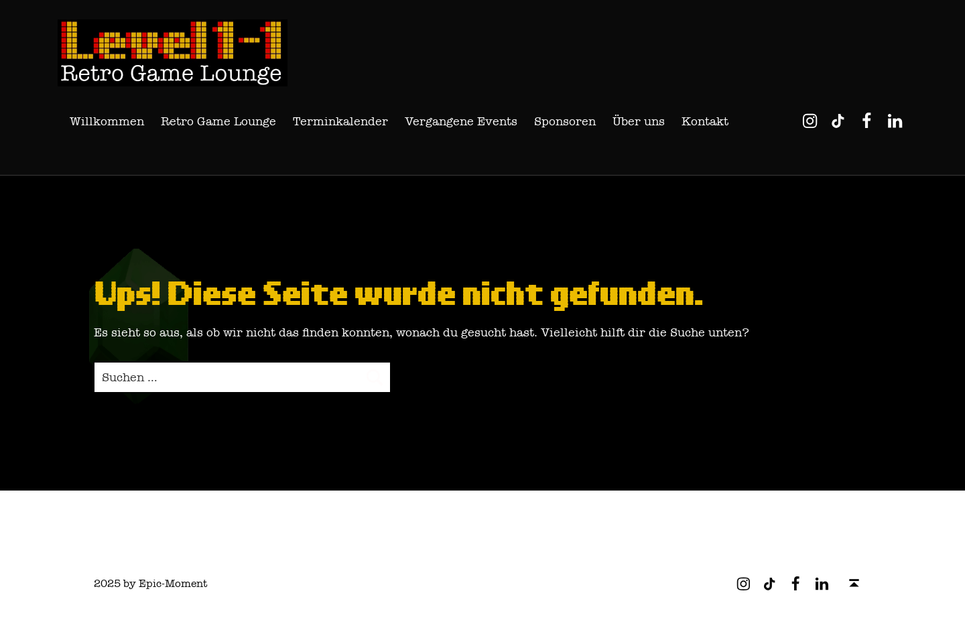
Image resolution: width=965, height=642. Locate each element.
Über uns (639, 121)
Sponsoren (565, 121)
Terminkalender (340, 121)
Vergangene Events (461, 121)
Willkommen (107, 121)
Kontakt (705, 121)
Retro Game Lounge (218, 121)
